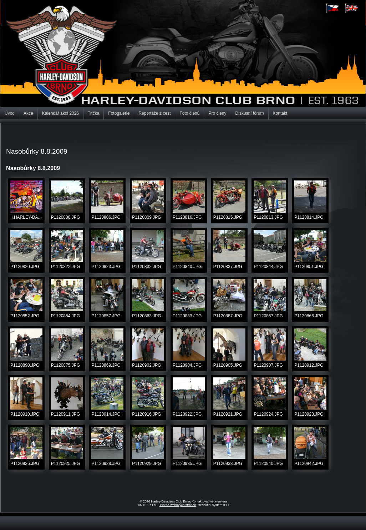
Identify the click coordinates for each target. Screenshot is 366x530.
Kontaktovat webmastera (209, 501)
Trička (93, 113)
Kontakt (280, 113)
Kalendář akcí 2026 (60, 113)
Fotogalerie (118, 113)
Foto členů (189, 113)
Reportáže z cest (154, 113)
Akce (28, 113)
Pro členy (217, 113)
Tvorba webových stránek (177, 505)
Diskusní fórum (249, 113)
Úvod (10, 113)
